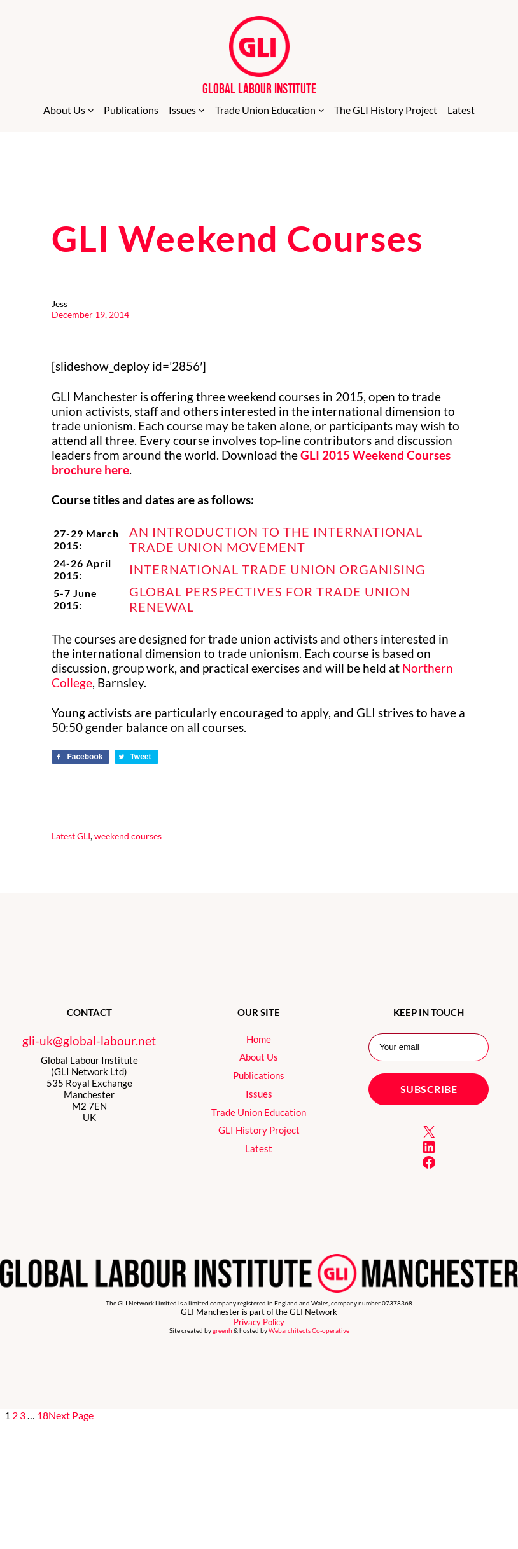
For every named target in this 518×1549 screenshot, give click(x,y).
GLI (83, 835)
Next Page (71, 1415)
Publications (258, 1075)
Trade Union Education (258, 1112)
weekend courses (128, 835)
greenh (222, 1330)
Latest (63, 835)
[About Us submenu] (91, 110)
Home (258, 1039)
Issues (259, 1093)
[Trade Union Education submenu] (321, 110)
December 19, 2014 (90, 314)
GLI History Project (259, 1130)
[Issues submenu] (202, 110)
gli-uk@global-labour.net (89, 1040)
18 (42, 1415)
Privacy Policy (259, 1322)
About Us (258, 1057)
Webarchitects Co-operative (309, 1330)
